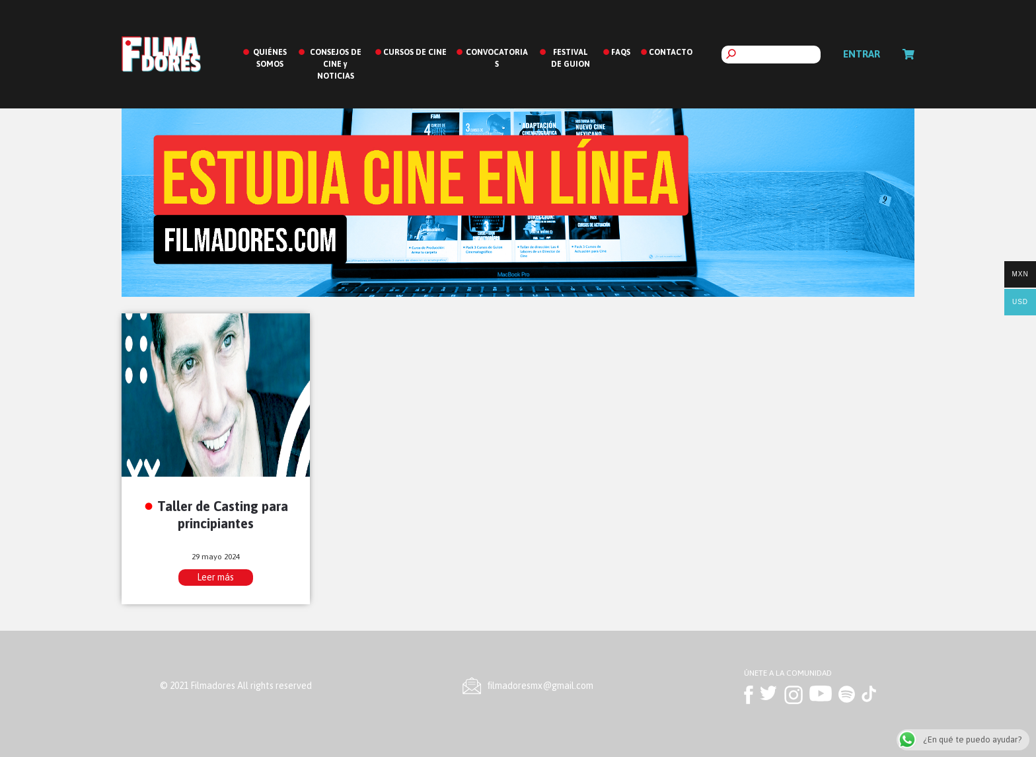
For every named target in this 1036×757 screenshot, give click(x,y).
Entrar (861, 54)
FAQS (620, 52)
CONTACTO (670, 52)
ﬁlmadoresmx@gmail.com (540, 685)
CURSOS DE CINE (415, 52)
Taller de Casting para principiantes (222, 514)
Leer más (215, 577)
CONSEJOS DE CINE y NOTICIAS (335, 64)
